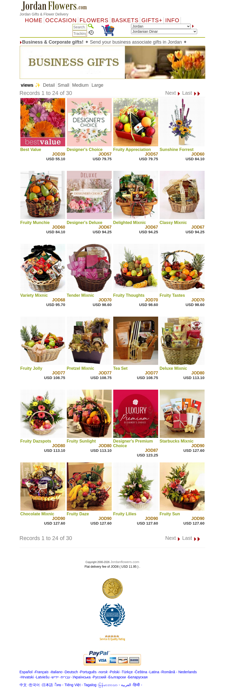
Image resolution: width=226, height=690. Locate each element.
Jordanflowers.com (124, 562)
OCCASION (61, 20)
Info (172, 20)
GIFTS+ (151, 20)
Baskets (125, 20)
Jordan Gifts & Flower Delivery (44, 14)
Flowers (93, 20)
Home (34, 20)
